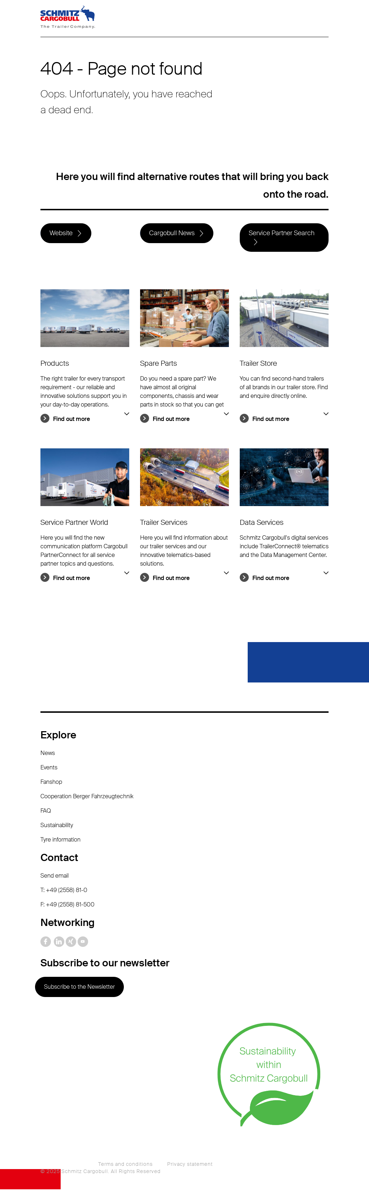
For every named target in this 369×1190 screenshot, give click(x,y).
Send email (54, 876)
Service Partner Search (281, 233)
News (47, 753)
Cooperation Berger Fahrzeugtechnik (87, 796)
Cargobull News (172, 233)
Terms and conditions (125, 1165)
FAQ (45, 811)
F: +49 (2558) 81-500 (67, 905)
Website (61, 233)
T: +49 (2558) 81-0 (63, 890)
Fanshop (51, 782)
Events (48, 768)
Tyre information (60, 840)
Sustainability (56, 825)
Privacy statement (190, 1165)
